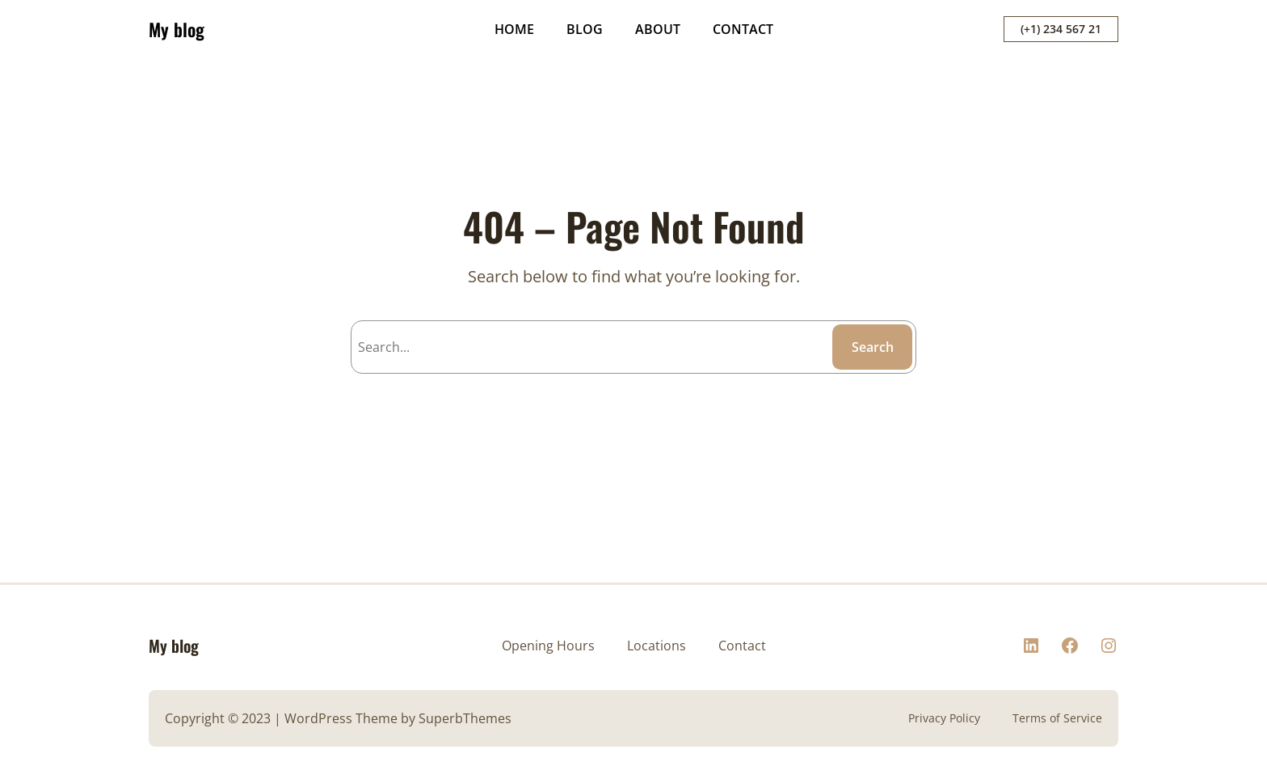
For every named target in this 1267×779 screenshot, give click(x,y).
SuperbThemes (465, 718)
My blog (176, 29)
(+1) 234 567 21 (1061, 28)
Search (873, 347)
